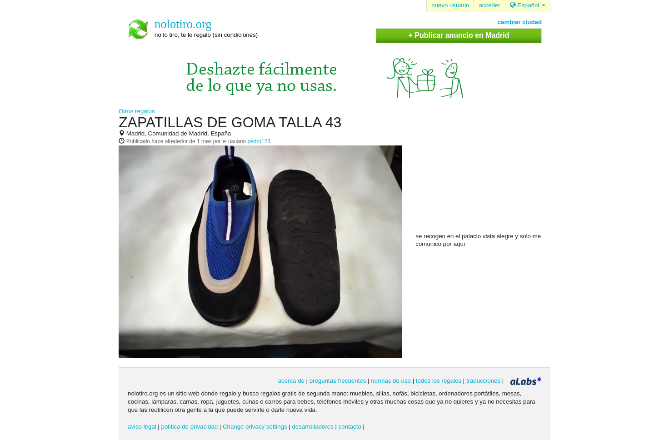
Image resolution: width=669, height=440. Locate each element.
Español (527, 5)
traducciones (483, 380)
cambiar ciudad (520, 22)
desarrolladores (312, 426)
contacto (350, 426)
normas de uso (391, 380)
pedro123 (258, 141)
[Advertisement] (483, 173)
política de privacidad (189, 426)
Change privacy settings (255, 426)
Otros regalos (137, 111)
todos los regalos (438, 380)
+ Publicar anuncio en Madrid (459, 35)
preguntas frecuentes (338, 380)
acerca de (291, 380)
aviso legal (142, 426)
